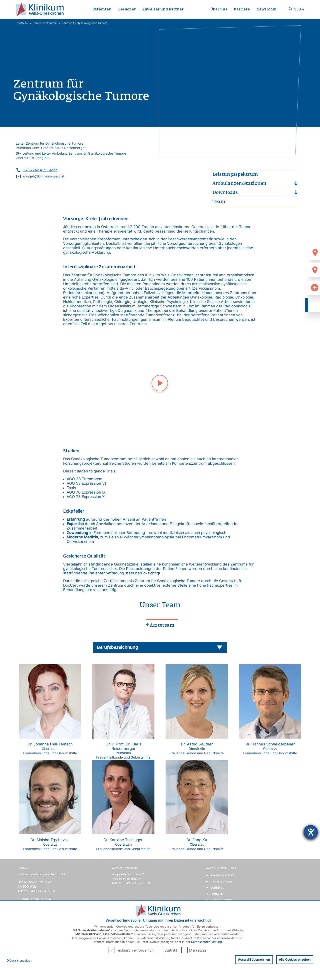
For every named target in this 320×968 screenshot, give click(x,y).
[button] (20, 961)
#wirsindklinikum (222, 875)
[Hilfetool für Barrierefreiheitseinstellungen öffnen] (311, 832)
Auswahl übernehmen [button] (253, 959)
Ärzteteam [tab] (162, 625)
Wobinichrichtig (221, 900)
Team (218, 201)
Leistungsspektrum (235, 174)
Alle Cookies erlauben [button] (294, 959)
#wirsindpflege (221, 881)
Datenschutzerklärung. (207, 942)
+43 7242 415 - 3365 (40, 170)
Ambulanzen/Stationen (239, 183)
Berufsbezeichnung (117, 647)
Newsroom (266, 9)
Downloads (225, 192)
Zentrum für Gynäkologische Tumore (84, 23)
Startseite (22, 23)
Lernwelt (216, 894)
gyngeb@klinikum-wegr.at (43, 176)
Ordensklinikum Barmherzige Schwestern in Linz (151, 306)
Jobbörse (217, 887)
